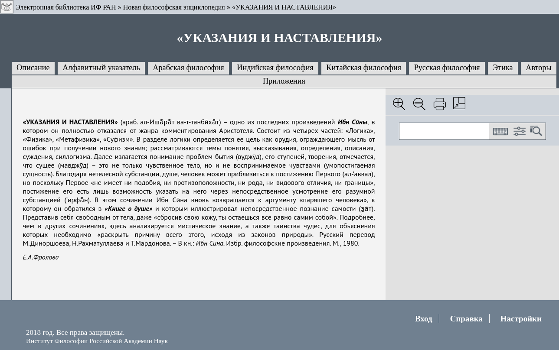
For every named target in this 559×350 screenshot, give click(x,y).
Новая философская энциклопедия (174, 7)
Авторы (538, 67)
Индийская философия (275, 67)
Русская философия (447, 67)
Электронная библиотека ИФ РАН (66, 7)
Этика (503, 67)
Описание (33, 67)
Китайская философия (363, 67)
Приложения (284, 81)
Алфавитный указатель (101, 67)
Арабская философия (188, 67)
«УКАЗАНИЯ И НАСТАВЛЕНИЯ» (284, 7)
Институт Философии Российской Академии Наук (97, 340)
